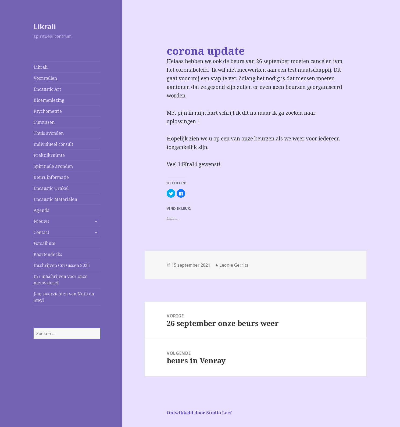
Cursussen (44, 122)
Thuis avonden (49, 133)
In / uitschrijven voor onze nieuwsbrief (60, 279)
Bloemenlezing (49, 100)
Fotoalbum (44, 243)
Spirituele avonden (53, 166)
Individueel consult (53, 144)
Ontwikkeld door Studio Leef (199, 413)
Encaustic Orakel (51, 188)
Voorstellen (45, 78)
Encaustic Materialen (55, 199)
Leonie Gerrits (233, 265)
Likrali (45, 26)
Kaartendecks (48, 254)
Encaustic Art (47, 89)
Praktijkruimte (49, 155)
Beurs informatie (51, 177)
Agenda (41, 210)
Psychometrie (48, 111)
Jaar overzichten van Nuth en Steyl (64, 297)
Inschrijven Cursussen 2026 (62, 265)
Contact (41, 232)
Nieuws (41, 221)
